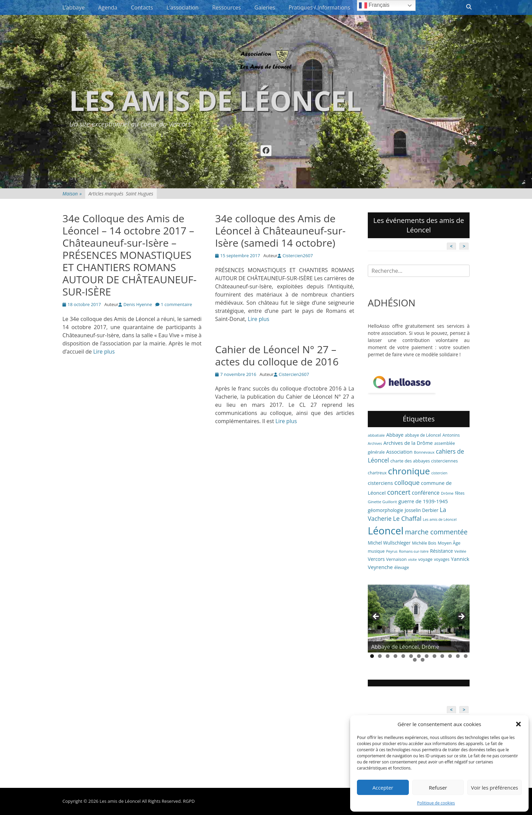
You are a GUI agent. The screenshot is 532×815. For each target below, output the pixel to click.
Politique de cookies (436, 803)
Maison (72, 193)
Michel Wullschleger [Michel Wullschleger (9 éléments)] (389, 542)
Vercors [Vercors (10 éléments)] (376, 559)
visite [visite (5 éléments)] (412, 559)
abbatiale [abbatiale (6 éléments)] (376, 435)
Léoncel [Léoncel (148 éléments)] (385, 530)
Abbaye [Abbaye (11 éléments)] (394, 434)
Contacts (142, 7)
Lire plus (104, 351)
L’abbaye (73, 7)
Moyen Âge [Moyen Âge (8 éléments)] (449, 543)
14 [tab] (415, 660)
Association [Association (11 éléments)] (399, 451)
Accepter (383, 787)
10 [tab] (442, 656)
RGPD (189, 801)
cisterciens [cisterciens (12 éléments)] (380, 482)
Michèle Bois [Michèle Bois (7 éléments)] (424, 543)
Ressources (226, 7)
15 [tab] (422, 660)
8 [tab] (427, 656)
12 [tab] (458, 656)
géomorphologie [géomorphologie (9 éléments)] (385, 510)
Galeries (264, 7)
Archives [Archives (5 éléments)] (375, 443)
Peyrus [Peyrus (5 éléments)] (392, 551)
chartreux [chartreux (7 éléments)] (377, 473)
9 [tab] (434, 656)
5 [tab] (403, 656)
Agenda (107, 7)
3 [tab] (388, 656)
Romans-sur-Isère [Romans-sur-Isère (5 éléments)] (414, 551)
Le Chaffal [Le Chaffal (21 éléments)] (407, 518)
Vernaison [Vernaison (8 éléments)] (396, 559)
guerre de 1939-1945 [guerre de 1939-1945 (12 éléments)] (423, 501)
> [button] (461, 617)
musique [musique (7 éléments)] (376, 551)
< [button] (376, 617)
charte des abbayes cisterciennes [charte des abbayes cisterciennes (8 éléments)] (424, 461)
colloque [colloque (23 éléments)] (406, 482)
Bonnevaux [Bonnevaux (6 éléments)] (424, 452)
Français (374, 5)
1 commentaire (176, 304)
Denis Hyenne (138, 304)
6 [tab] (411, 656)
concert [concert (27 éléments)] (399, 492)
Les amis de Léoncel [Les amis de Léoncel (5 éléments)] (439, 519)
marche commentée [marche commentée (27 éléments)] (436, 531)
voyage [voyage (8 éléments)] (425, 559)
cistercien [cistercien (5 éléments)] (439, 473)
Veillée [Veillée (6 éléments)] (460, 551)
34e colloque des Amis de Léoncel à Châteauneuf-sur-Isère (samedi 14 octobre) (280, 230)
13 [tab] (466, 656)
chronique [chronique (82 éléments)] (409, 471)
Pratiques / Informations (319, 7)
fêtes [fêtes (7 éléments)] (459, 493)
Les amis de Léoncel (215, 100)
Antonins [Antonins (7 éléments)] (451, 435)
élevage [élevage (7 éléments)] (401, 567)
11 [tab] (450, 656)
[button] (518, 724)
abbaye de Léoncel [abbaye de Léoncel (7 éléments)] (423, 435)
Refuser (438, 787)
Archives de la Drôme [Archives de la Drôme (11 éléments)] (408, 442)
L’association (183, 7)
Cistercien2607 (298, 255)
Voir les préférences (494, 787)
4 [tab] (395, 656)
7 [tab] (419, 656)
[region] (419, 618)
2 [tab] (380, 656)
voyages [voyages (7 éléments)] (442, 559)
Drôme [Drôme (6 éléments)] (447, 493)
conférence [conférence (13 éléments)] (426, 492)
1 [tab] (372, 656)
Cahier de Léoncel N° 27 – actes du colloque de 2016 (277, 355)
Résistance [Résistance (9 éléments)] (441, 551)
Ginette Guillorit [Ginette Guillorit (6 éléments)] (382, 501)
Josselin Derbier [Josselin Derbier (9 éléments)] (421, 510)
